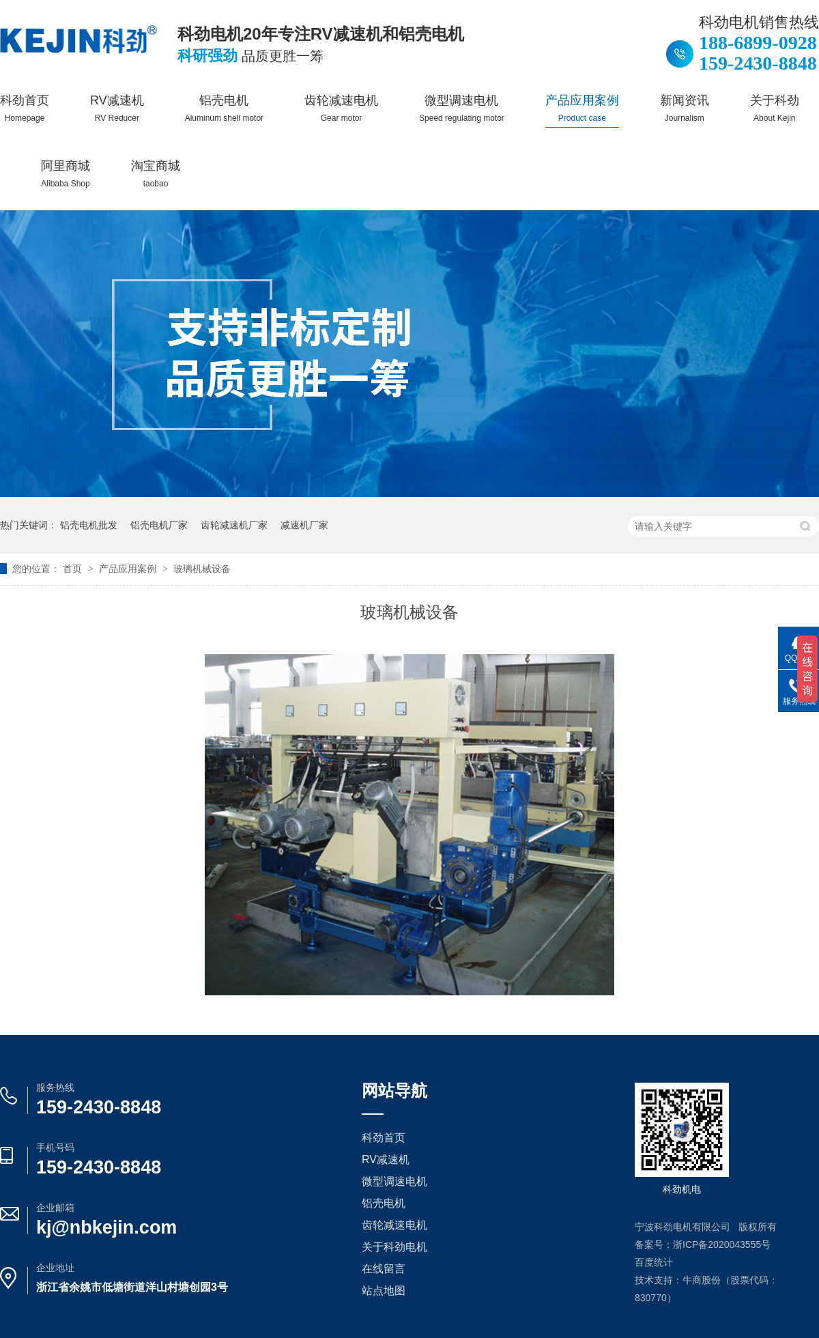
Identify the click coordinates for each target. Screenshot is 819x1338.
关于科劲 (774, 108)
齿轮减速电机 (341, 108)
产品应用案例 (582, 108)
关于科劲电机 (394, 1247)
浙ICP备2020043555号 (722, 1244)
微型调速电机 (461, 108)
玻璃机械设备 (202, 568)
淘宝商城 (155, 173)
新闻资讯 (684, 108)
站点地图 (383, 1290)
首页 (74, 568)
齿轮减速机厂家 (234, 524)
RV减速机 (117, 108)
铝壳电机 (224, 108)
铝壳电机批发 (88, 524)
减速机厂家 (304, 524)
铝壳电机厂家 (159, 524)
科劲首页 (24, 108)
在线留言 (383, 1269)
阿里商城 (65, 173)
